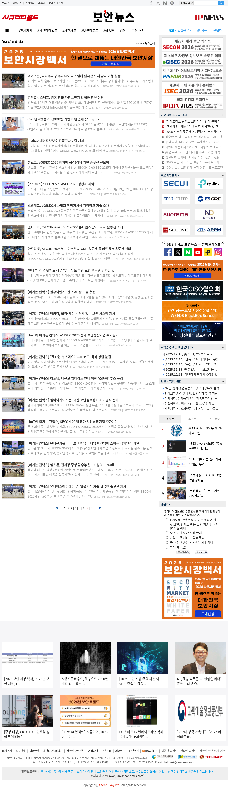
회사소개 (7, 751)
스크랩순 (214, 419)
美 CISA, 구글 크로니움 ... (190, 369)
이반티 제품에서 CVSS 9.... (191, 374)
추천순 (192, 419)
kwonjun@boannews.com (125, 776)
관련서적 (134, 751)
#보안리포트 (89, 30)
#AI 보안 (109, 30)
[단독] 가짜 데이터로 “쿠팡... (192, 359)
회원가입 (17, 3)
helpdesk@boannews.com (179, 762)
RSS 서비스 (151, 751)
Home (138, 43)
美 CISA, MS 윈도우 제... (190, 354)
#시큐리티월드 (47, 30)
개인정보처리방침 (52, 751)
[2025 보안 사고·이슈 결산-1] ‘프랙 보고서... (193, 162)
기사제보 (29, 3)
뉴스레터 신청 (56, 3)
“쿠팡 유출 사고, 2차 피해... (192, 364)
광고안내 (20, 751)
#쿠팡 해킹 (137, 30)
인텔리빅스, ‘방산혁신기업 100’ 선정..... (189, 403)
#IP (122, 30)
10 (95, 508)
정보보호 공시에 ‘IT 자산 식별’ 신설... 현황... (193, 157)
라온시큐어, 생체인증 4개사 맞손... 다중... (191, 408)
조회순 (170, 419)
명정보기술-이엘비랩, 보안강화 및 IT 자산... (192, 393)
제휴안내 (120, 751)
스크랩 (41, 3)
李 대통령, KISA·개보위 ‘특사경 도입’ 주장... (193, 142)
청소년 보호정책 (75, 751)
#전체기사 (25, 30)
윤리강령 (93, 751)
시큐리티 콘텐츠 (211, 30)
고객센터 (106, 751)
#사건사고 (69, 30)
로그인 (5, 3)
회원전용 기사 (184, 30)
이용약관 (34, 751)
